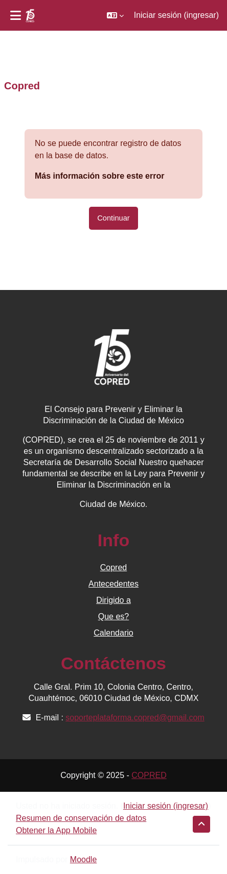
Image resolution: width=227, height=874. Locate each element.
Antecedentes (113, 583)
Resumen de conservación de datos (81, 818)
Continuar (113, 218)
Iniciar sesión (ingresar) (176, 15)
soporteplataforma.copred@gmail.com (134, 717)
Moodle (83, 859)
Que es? (113, 616)
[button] (115, 15)
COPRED (148, 775)
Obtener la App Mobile (56, 830)
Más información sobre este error (99, 176)
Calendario (113, 632)
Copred (113, 567)
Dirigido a (113, 600)
